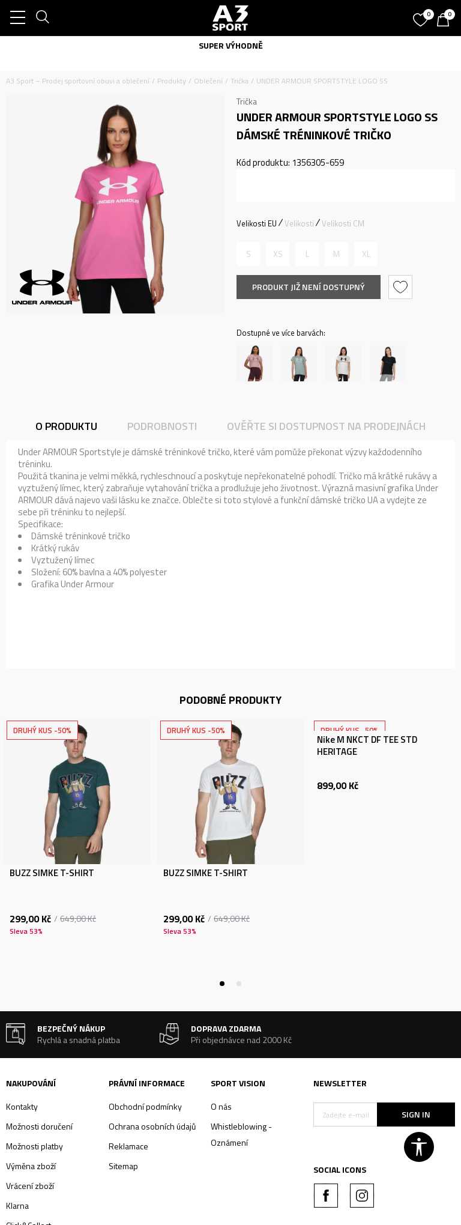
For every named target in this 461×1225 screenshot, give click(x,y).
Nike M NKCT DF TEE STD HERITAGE (367, 746)
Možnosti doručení (39, 1126)
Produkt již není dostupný (308, 286)
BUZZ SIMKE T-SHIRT (52, 873)
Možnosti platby (34, 1146)
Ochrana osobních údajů (152, 1126)
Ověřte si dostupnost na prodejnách (326, 426)
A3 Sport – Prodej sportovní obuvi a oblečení (77, 80)
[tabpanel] (77, 850)
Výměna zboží (31, 1166)
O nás (221, 1106)
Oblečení (208, 80)
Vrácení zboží (30, 1185)
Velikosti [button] (299, 223)
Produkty (171, 80)
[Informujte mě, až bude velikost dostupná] (248, 254)
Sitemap (123, 1166)
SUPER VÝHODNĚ (231, 45)
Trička (239, 80)
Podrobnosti (162, 426)
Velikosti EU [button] (257, 223)
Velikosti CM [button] (343, 223)
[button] (401, 287)
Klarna (17, 1205)
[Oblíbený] (422, 15)
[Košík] (446, 21)
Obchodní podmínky (145, 1106)
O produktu (66, 426)
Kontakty (22, 1106)
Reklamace (128, 1146)
